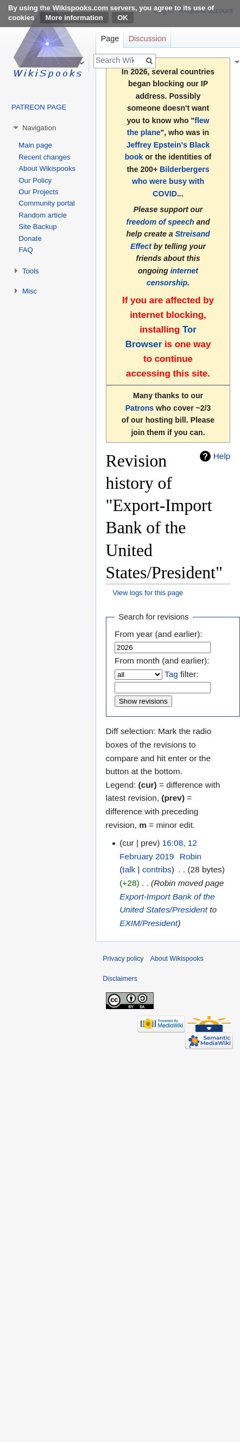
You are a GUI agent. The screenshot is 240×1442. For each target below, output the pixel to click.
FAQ (25, 250)
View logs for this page (148, 593)
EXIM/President (148, 923)
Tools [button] (30, 271)
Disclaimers (120, 978)
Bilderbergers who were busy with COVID (171, 181)
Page (110, 38)
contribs (157, 869)
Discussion (147, 38)
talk (128, 869)
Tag (171, 674)
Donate (30, 238)
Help (222, 456)
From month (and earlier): (162, 660)
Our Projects (38, 192)
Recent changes (44, 157)
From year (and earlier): (159, 634)
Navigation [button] (39, 128)
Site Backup (37, 226)
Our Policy (35, 180)
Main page (35, 145)
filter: (181, 674)
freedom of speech (160, 222)
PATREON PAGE (38, 107)
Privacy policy (123, 958)
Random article (42, 215)
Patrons (139, 408)
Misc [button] (29, 291)
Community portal (46, 203)
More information (74, 18)
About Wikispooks (46, 168)
